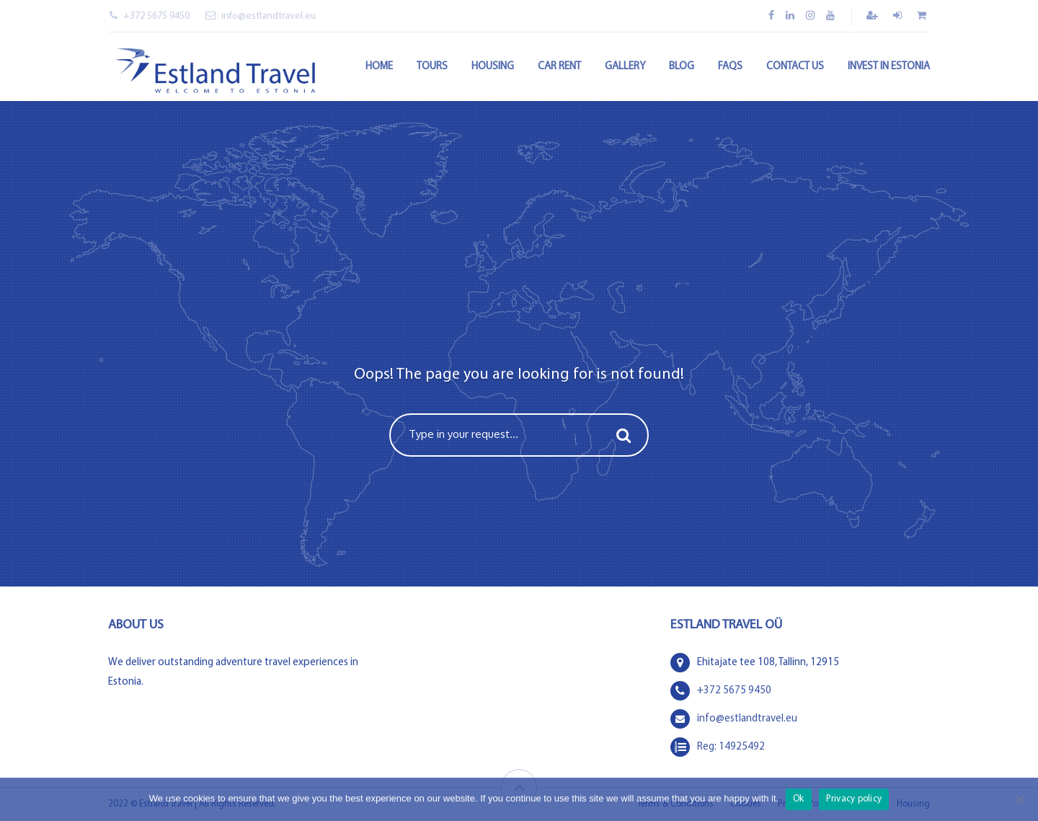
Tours (432, 66)
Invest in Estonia (889, 66)
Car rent (559, 66)
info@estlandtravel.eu (260, 16)
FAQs (730, 66)
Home (379, 66)
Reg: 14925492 (731, 747)
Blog (681, 66)
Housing (492, 66)
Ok (798, 799)
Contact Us (795, 66)
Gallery (625, 66)
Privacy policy (854, 799)
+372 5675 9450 (150, 16)
